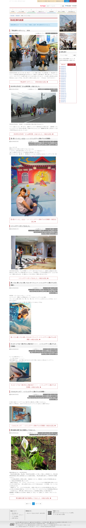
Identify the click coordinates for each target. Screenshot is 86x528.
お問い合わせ (15, 518)
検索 (63, 6)
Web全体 (74, 5)
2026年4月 (63, 66)
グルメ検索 (21, 10)
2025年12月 (63, 73)
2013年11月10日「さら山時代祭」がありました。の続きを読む (33, 134)
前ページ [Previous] (28, 503)
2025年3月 (63, 88)
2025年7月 (63, 81)
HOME (12, 10)
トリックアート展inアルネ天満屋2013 (36, 143)
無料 (47, 434)
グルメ (56, 89)
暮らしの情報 (61, 10)
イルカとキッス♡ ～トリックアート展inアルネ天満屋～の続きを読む (33, 425)
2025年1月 (63, 91)
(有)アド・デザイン (36, 526)
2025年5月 (63, 85)
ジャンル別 (71, 64)
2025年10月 (63, 76)
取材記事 (17, 15)
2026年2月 (63, 70)
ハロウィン (48, 33)
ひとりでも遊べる (42, 141)
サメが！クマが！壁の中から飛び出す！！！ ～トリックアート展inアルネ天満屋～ (33, 345)
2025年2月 (63, 90)
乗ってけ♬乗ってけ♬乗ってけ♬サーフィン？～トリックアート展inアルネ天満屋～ (34, 284)
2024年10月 (63, 96)
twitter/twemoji (32, 525)
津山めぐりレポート (51, 1)
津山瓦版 (20, 5)
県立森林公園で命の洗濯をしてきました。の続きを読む (33, 498)
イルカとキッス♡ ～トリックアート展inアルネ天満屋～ (28, 391)
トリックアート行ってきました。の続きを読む (33, 278)
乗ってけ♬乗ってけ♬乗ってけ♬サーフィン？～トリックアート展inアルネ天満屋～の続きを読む (33, 338)
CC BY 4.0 (57, 525)
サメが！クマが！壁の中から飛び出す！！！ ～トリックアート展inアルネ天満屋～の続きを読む (33, 386)
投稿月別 (63, 64)
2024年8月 (63, 100)
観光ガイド (41, 10)
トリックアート (32, 350)
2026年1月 (63, 71)
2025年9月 (63, 78)
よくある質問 (15, 516)
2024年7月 (63, 101)
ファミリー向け (54, 33)
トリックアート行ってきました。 (21, 226)
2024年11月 (63, 95)
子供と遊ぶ (31, 144)
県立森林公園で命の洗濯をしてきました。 (23, 430)
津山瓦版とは (71, 10)
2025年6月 (63, 83)
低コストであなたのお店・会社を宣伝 (36, 513)
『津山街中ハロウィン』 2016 (20, 30)
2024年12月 (63, 93)
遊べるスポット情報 (53, 144)
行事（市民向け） (45, 144)
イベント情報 (31, 10)
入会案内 (67, 1)
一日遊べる (39, 434)
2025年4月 (63, 86)
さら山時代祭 (41, 89)
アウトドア (47, 89)
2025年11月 (63, 75)
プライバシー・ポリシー (17, 514)
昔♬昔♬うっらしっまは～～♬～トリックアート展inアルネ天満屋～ (31, 138)
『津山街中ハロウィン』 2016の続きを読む (33, 82)
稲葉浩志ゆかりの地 (59, 1)
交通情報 (51, 10)
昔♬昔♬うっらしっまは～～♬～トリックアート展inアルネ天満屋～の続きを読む (33, 220)
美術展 (39, 144)
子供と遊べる (41, 232)
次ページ (38, 503)
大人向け (55, 143)
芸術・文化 (55, 232)
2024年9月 (63, 98)
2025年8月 (63, 80)
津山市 (36, 144)
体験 (52, 143)
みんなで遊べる (50, 141)
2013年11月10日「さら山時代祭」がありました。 (26, 86)
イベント (51, 89)
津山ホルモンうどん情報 (42, 1)
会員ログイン (73, 1)
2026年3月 (63, 68)
